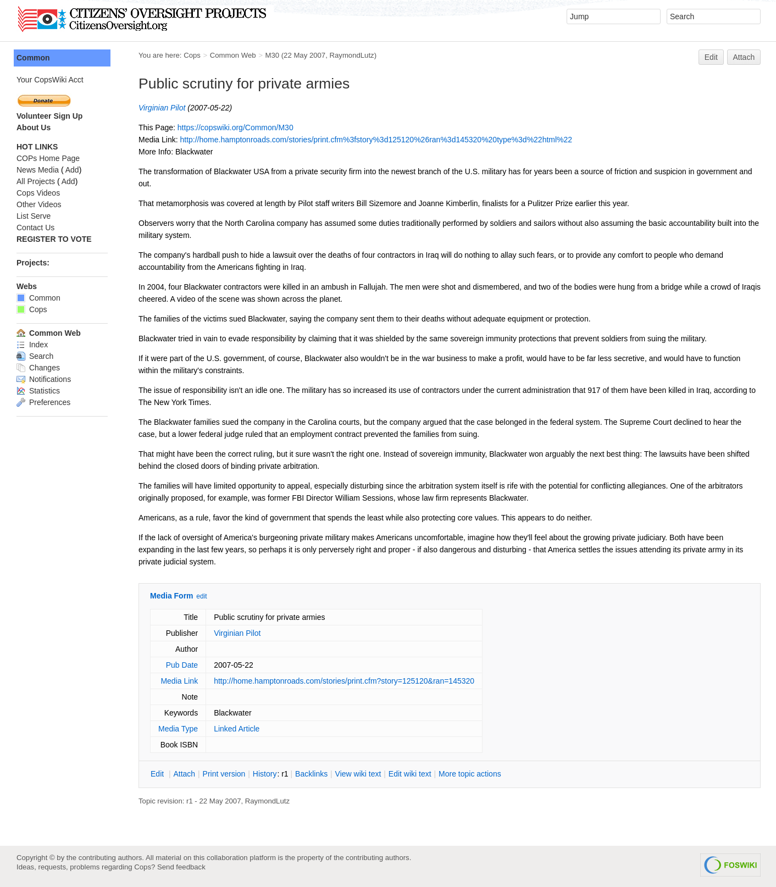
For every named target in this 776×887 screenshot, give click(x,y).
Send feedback (181, 867)
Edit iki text (410, 773)
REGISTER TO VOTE (54, 239)
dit (158, 773)
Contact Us (35, 227)
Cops (192, 55)
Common (33, 57)
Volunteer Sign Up (49, 116)
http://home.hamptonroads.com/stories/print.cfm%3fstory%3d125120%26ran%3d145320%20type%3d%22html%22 (376, 139)
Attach (744, 57)
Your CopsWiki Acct (50, 79)
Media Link (179, 681)
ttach (184, 773)
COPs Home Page (48, 158)
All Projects (35, 181)
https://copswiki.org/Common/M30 (235, 127)
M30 (272, 55)
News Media (37, 169)
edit (201, 596)
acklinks (311, 773)
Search (34, 356)
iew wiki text (358, 773)
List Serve (33, 216)
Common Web (233, 55)
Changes (38, 367)
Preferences (43, 402)
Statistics (38, 390)
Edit (711, 57)
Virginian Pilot (161, 107)
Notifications (43, 379)
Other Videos (38, 204)
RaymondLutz (352, 55)
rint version (224, 773)
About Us (33, 127)
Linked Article (236, 728)
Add (72, 169)
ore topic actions (470, 773)
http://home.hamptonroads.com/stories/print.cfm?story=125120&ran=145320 (344, 681)
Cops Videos (38, 193)
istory (265, 773)
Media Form (171, 595)
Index (32, 344)
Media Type (178, 728)
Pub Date (182, 665)
